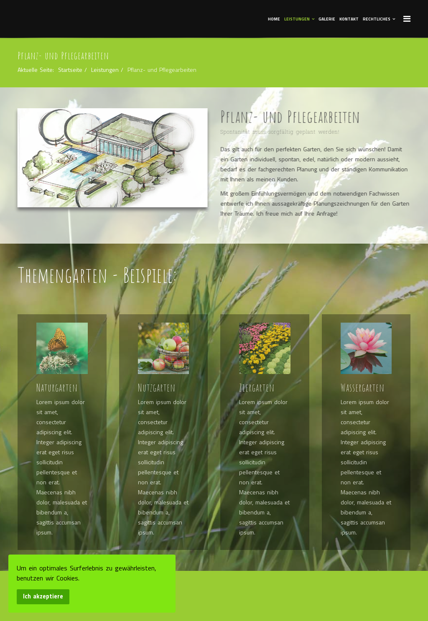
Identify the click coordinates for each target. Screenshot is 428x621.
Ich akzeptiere (43, 596)
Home (274, 19)
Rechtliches (376, 19)
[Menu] (406, 18)
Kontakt (349, 19)
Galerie (326, 19)
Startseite (70, 69)
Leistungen (297, 19)
